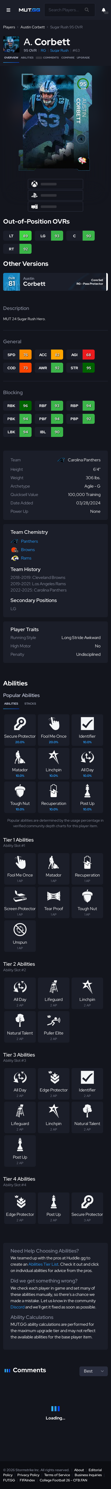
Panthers (29, 541)
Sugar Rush (59, 50)
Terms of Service (57, 1475)
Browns (28, 549)
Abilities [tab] (11, 703)
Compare (67, 57)
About (79, 1470)
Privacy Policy (28, 1475)
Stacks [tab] (30, 703)
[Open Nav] (8, 10)
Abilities (27, 57)
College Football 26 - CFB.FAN (63, 1480)
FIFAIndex (27, 1480)
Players (9, 27)
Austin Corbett (33, 27)
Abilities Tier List (43, 1264)
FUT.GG (9, 1480)
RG (43, 50)
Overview (11, 57)
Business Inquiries (88, 1475)
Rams (26, 558)
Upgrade (83, 57)
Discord (17, 1307)
